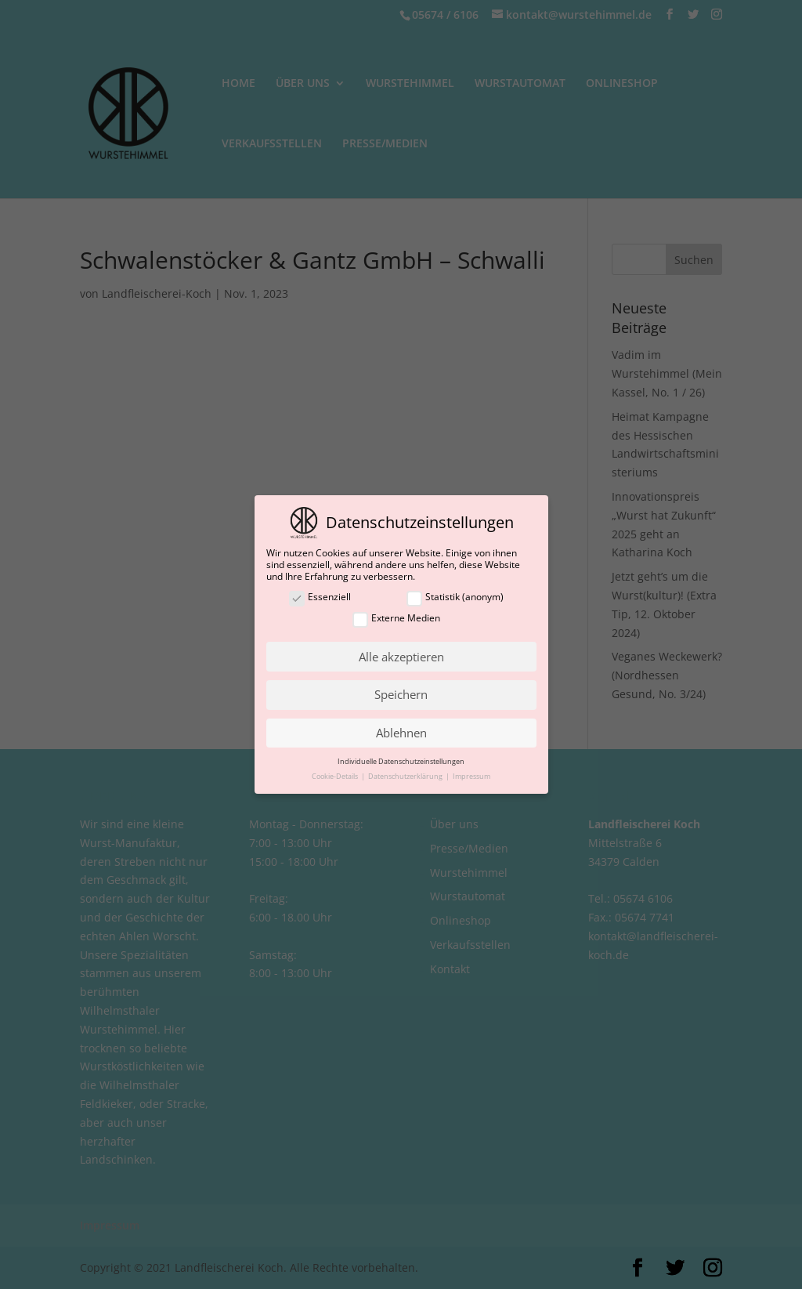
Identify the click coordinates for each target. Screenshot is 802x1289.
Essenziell (320, 597)
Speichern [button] (401, 694)
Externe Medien (396, 618)
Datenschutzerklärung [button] (406, 776)
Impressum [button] (471, 776)
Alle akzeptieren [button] (401, 656)
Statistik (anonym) (455, 597)
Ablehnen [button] (401, 732)
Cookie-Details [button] (335, 776)
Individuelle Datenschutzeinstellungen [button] (401, 761)
